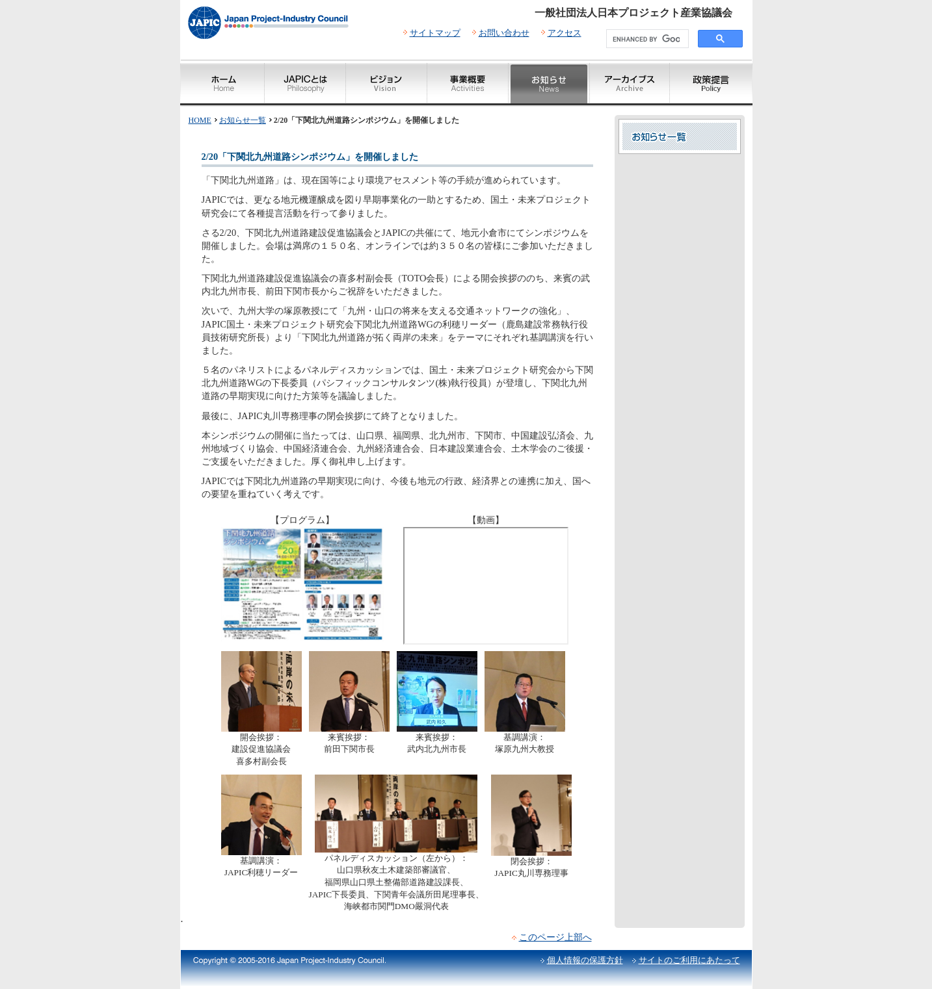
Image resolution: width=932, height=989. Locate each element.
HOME (200, 120)
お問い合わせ (504, 33)
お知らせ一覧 (242, 120)
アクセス (564, 33)
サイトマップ (435, 33)
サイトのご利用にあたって (689, 960)
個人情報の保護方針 (585, 960)
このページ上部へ (555, 937)
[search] (646, 39)
